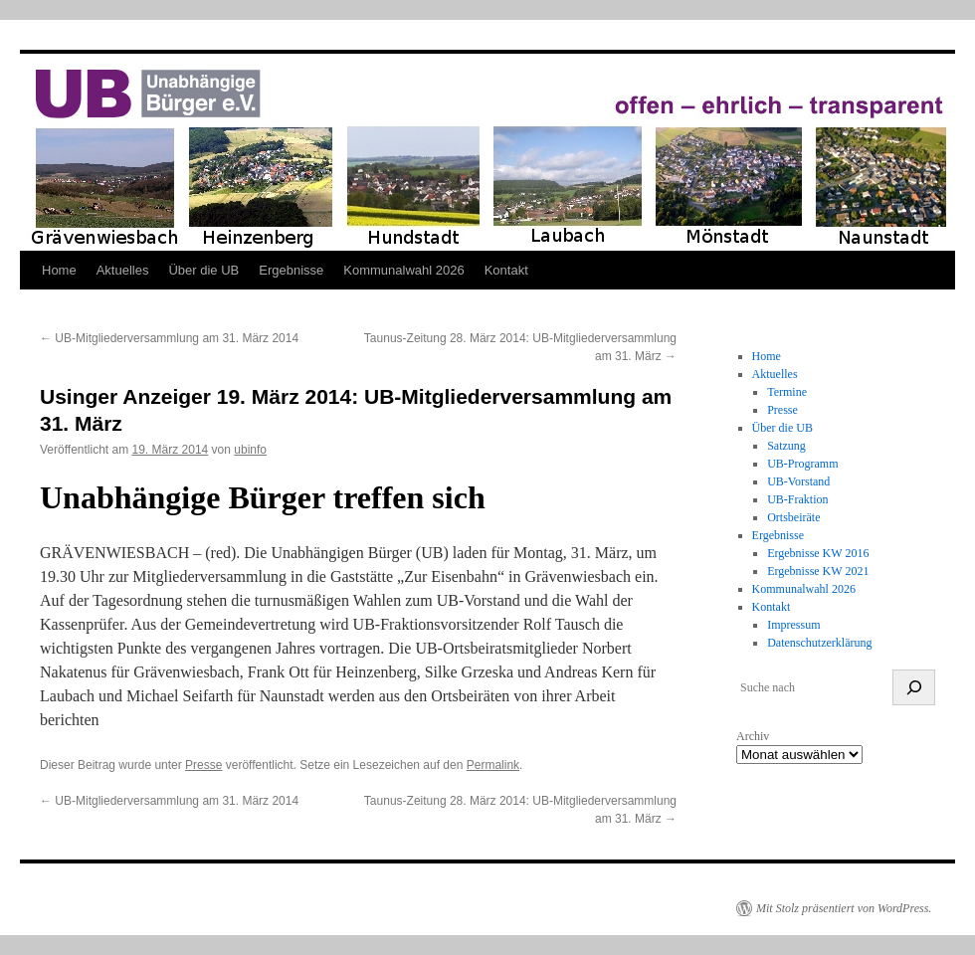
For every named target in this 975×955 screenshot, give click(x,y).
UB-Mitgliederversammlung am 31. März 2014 (169, 338)
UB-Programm (802, 464)
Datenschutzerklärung (819, 643)
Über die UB (203, 270)
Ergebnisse (291, 270)
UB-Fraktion (797, 499)
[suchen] (913, 687)
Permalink (493, 765)
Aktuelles (123, 270)
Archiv (752, 736)
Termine (787, 392)
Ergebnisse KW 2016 (818, 553)
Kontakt (506, 270)
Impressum (793, 625)
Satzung (786, 446)
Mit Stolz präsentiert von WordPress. (843, 908)
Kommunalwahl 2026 (403, 270)
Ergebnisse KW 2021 (818, 571)
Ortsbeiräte (793, 517)
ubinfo (250, 450)
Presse (203, 765)
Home (59, 270)
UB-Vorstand (798, 481)
